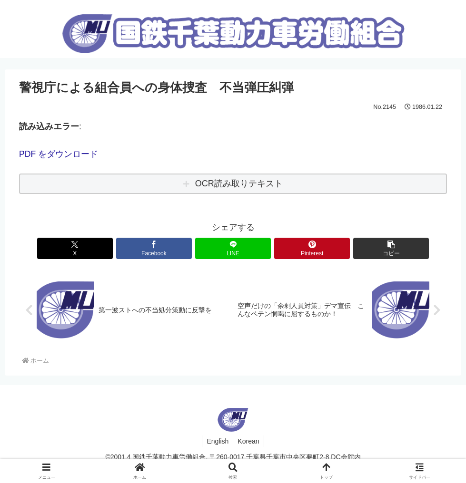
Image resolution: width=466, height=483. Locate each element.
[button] (377, 248)
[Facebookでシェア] (161, 248)
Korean (248, 441)
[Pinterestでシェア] (305, 248)
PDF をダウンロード (59, 154)
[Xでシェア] (89, 248)
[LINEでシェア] (233, 248)
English (217, 441)
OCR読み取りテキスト (239, 183)
